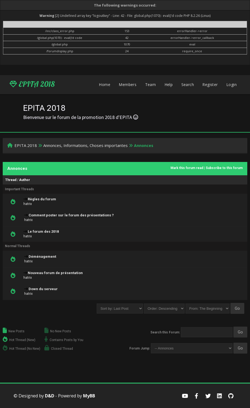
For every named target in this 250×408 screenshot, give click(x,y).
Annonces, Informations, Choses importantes (85, 145)
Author (24, 180)
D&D (49, 396)
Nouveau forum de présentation (55, 273)
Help (168, 84)
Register (210, 84)
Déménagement (42, 256)
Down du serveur (43, 289)
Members (127, 84)
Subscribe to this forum (224, 168)
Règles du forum (42, 199)
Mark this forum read (186, 168)
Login (231, 84)
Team (150, 84)
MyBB (89, 396)
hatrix (27, 204)
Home (104, 84)
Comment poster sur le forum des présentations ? (71, 215)
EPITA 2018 (32, 84)
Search (187, 84)
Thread (10, 180)
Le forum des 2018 (43, 231)
